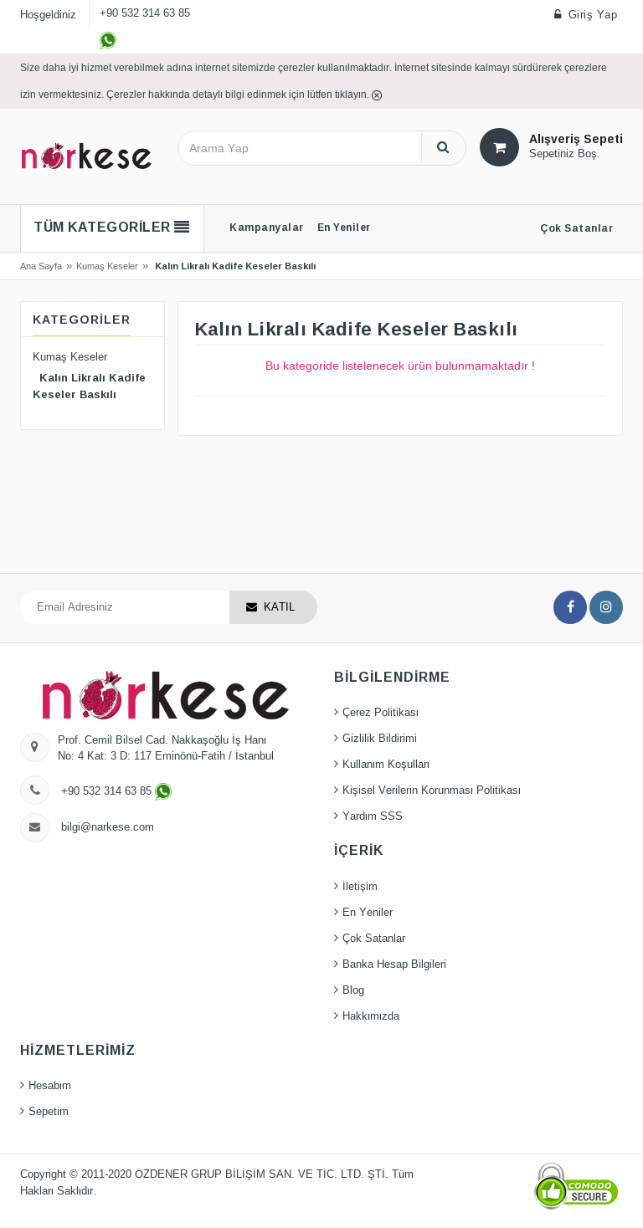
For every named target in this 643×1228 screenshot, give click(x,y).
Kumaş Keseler (107, 266)
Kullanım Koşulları (386, 765)
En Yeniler (367, 913)
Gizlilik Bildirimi (379, 739)
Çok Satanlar (373, 939)
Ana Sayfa (41, 266)
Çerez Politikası (380, 713)
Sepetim (48, 1112)
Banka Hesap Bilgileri (394, 964)
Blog (353, 990)
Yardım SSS (372, 816)
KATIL (279, 607)
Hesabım (49, 1086)
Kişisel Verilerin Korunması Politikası (431, 790)
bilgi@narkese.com (107, 827)
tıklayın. (353, 94)
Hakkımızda (370, 1016)
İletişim (360, 887)
